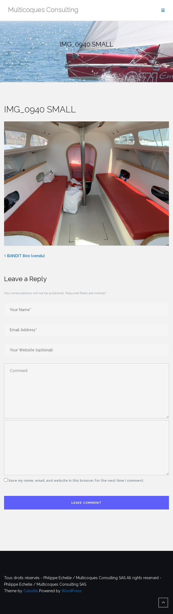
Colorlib (30, 591)
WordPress (72, 591)
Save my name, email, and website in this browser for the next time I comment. (76, 481)
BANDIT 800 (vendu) (26, 256)
